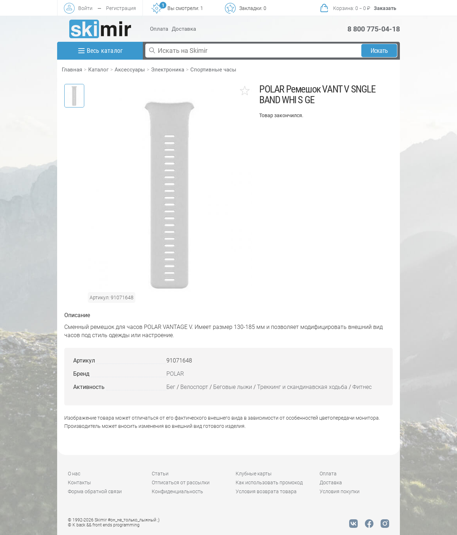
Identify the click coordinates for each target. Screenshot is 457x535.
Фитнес (362, 387)
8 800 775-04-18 (373, 29)
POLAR (175, 373)
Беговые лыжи (232, 387)
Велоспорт (194, 387)
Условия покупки (340, 491)
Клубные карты (254, 473)
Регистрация (121, 8)
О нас (74, 473)
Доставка (184, 29)
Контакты (79, 482)
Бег (170, 387)
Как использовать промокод (269, 482)
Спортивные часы (213, 69)
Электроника (167, 69)
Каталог (98, 69)
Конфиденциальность (177, 491)
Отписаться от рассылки (181, 482)
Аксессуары (130, 69)
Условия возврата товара (266, 491)
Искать (379, 50)
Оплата (159, 29)
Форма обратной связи (95, 491)
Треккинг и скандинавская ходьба (302, 387)
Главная (72, 69)
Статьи (160, 473)
